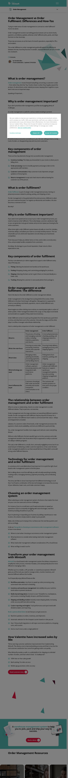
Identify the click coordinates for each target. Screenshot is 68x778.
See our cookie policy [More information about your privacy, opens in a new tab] (24, 127)
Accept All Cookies (51, 133)
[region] (34, 125)
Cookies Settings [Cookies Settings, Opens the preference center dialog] (15, 133)
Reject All (36, 133)
